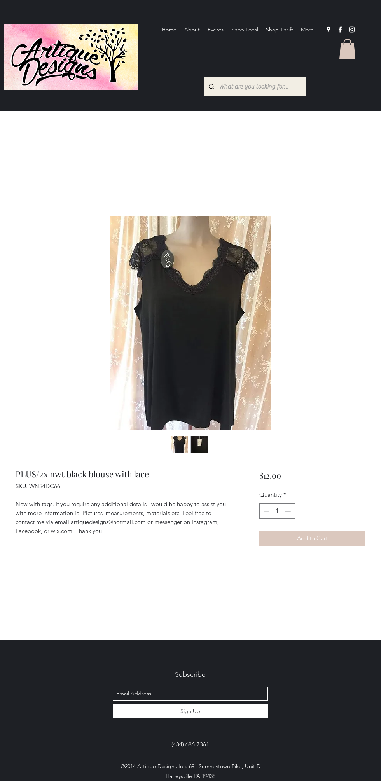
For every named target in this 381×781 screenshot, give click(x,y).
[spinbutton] (277, 511)
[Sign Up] (190, 711)
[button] (347, 49)
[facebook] (340, 29)
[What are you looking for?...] (254, 86)
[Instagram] (352, 29)
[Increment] (288, 511)
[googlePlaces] (328, 29)
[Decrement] (265, 511)
